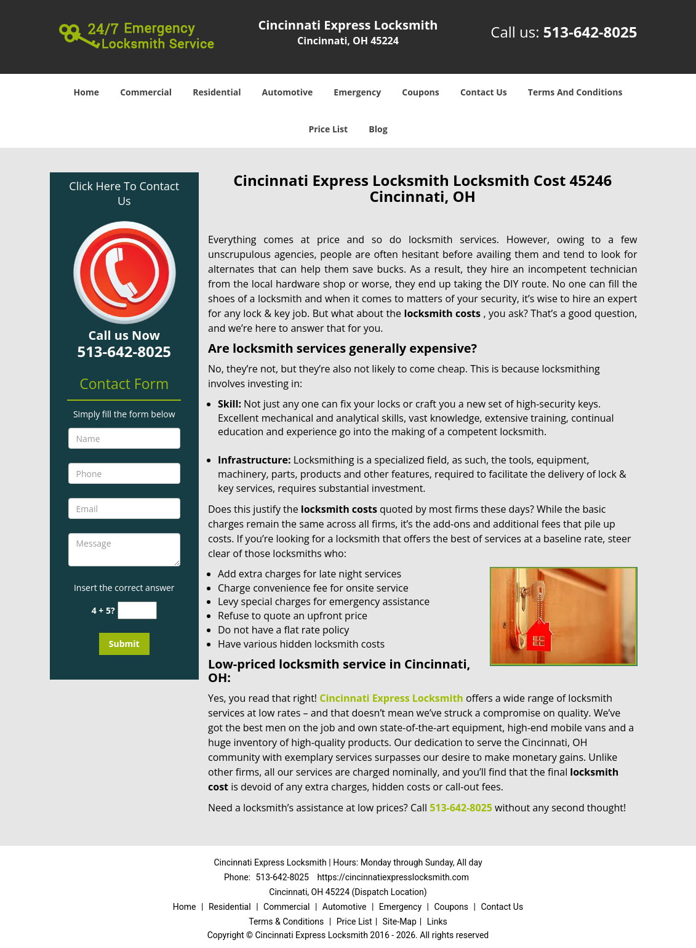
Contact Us (483, 92)
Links (437, 921)
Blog (378, 129)
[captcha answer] (137, 610)
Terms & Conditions (286, 921)
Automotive (287, 92)
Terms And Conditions (575, 92)
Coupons (420, 92)
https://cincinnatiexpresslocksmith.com (393, 877)
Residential (217, 92)
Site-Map (400, 921)
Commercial (146, 92)
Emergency (357, 92)
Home (86, 92)
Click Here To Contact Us (124, 193)
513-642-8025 (590, 32)
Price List (328, 129)
